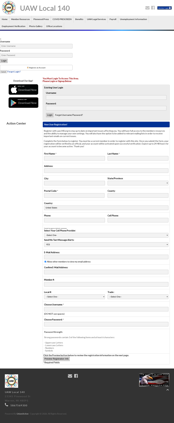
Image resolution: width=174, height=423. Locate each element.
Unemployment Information (133, 19)
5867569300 (19, 405)
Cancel (3, 72)
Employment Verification (13, 26)
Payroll (113, 19)
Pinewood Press (41, 19)
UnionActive (23, 413)
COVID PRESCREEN (62, 19)
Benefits (79, 19)
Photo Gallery (35, 26)
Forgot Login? (14, 71)
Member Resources (20, 19)
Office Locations (54, 26)
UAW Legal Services (96, 19)
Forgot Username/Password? (69, 115)
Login (4, 61)
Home (4, 19)
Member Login (164, 8)
